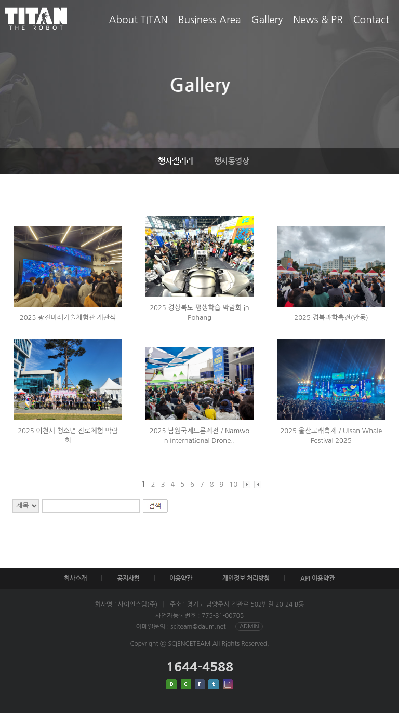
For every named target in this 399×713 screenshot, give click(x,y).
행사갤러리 (170, 160)
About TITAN (138, 28)
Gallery (267, 28)
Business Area (209, 28)
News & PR (318, 28)
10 (233, 484)
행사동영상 (230, 160)
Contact (371, 28)
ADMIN (249, 626)
